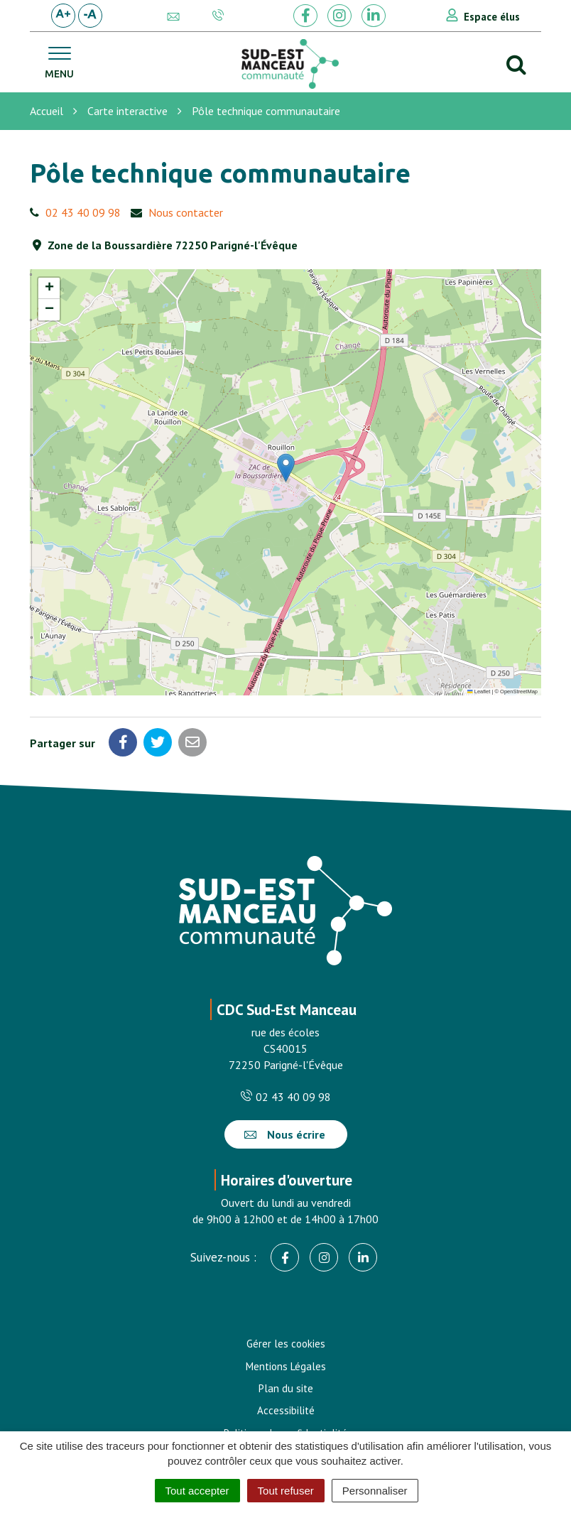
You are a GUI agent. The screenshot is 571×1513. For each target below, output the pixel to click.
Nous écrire (284, 1134)
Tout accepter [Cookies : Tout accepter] (197, 1491)
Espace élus (492, 16)
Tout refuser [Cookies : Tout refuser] (286, 1491)
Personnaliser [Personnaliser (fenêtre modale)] (375, 1491)
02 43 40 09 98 (83, 212)
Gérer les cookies (285, 1343)
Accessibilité (286, 1410)
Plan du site (286, 1388)
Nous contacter (185, 212)
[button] (286, 467)
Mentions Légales (286, 1366)
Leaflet (478, 691)
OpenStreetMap (519, 691)
